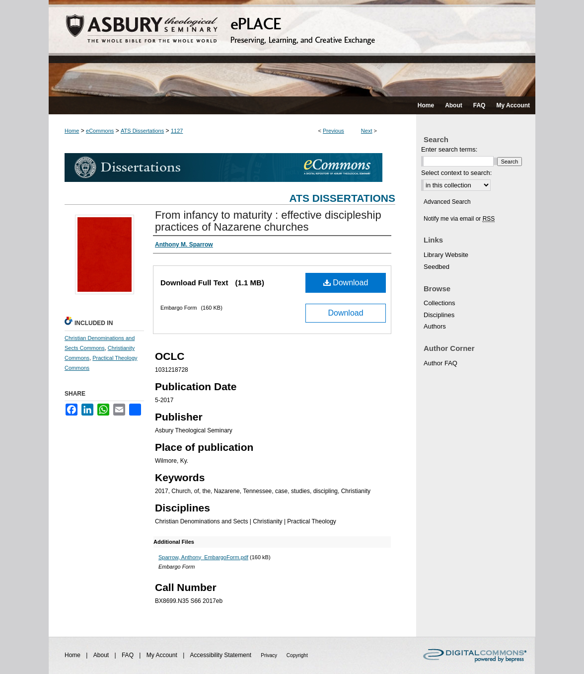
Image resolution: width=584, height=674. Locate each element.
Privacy (270, 655)
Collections (439, 303)
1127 (177, 131)
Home (72, 131)
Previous (333, 131)
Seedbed (436, 266)
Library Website (446, 254)
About (102, 655)
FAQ (128, 655)
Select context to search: (456, 172)
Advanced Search (447, 201)
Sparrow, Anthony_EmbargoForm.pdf (203, 557)
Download (345, 282)
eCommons (100, 131)
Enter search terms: (449, 149)
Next (366, 131)
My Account (162, 655)
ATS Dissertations (142, 131)
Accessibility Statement (221, 655)
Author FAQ (440, 363)
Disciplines (439, 315)
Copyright (297, 655)
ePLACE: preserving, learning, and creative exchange (292, 48)
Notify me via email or (459, 218)
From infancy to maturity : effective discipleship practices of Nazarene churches (268, 221)
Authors (435, 326)
